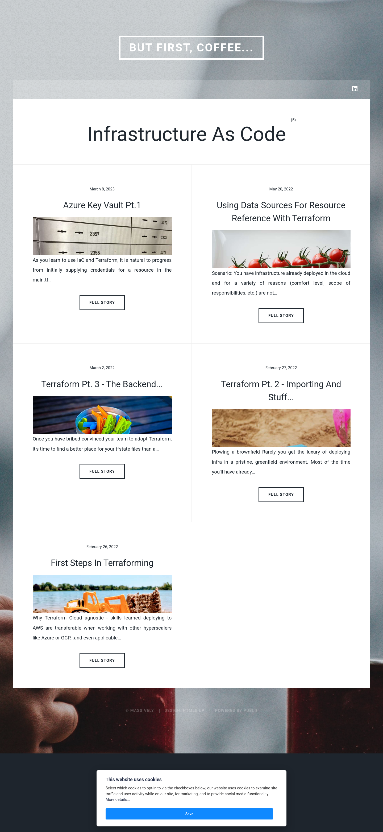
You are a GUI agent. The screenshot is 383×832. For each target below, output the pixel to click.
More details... (118, 799)
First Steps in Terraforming (102, 665)
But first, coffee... (191, 47)
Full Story (102, 353)
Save (115, 814)
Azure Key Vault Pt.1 (102, 205)
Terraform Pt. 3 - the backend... (102, 435)
